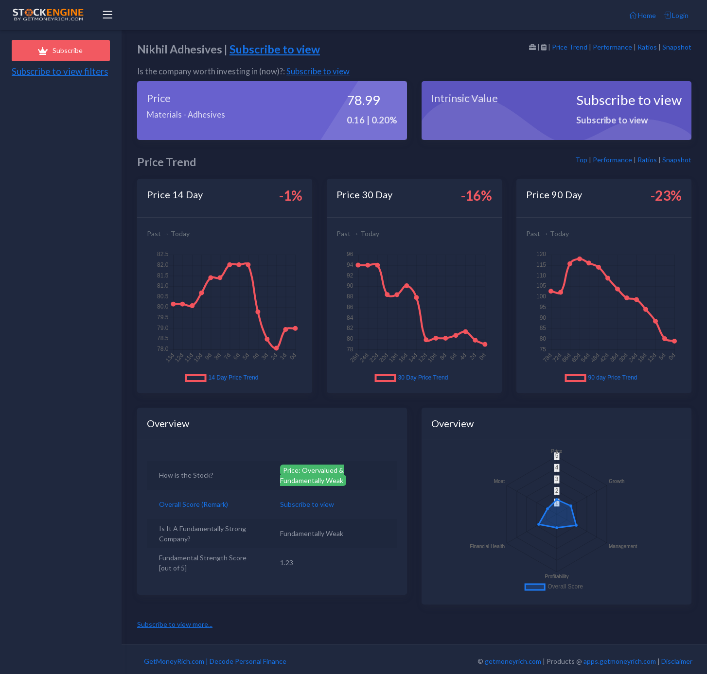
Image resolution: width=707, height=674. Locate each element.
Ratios (647, 47)
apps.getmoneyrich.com (619, 661)
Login (676, 15)
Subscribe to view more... (174, 624)
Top (581, 160)
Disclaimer (676, 661)
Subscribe (61, 50)
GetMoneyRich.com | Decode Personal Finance (215, 661)
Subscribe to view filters (60, 71)
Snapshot (676, 47)
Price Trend (569, 47)
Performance (612, 47)
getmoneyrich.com (513, 661)
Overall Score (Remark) (193, 504)
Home (643, 15)
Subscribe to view (275, 49)
